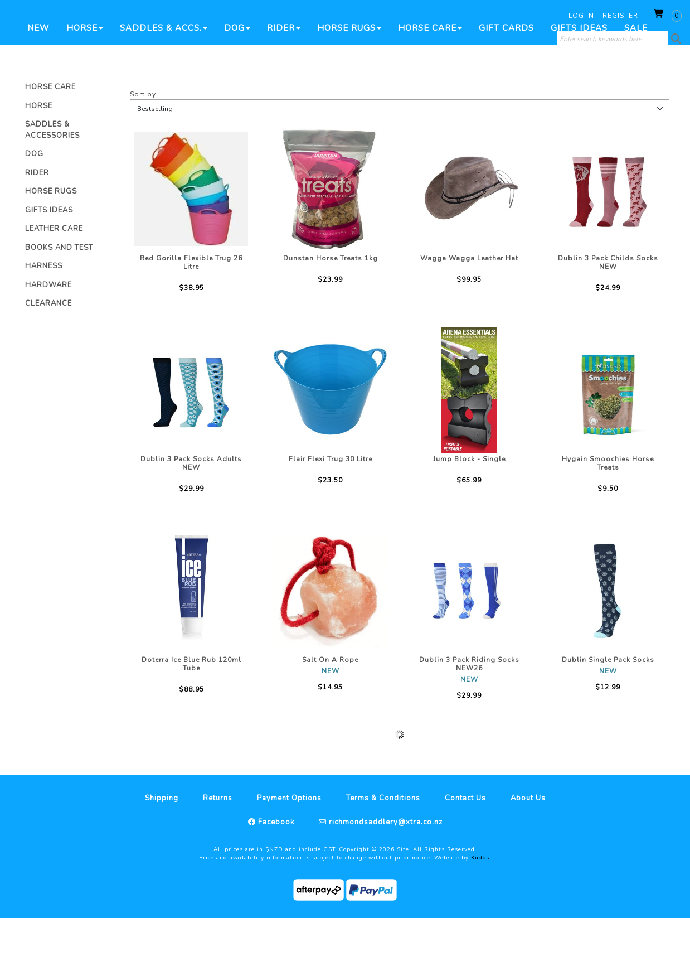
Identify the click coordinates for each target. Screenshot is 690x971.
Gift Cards (506, 80)
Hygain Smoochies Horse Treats (608, 516)
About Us (528, 851)
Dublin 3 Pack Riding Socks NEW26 (469, 717)
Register (620, 15)
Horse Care (430, 80)
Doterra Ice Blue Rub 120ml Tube (191, 717)
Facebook (275, 875)
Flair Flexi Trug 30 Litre (330, 512)
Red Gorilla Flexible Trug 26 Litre (191, 315)
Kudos (480, 911)
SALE (636, 80)
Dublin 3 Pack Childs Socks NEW (608, 315)
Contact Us (465, 851)
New (38, 80)
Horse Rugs (349, 80)
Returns (217, 851)
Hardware (48, 338)
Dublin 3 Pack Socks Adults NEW (191, 516)
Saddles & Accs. (163, 80)
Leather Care (54, 282)
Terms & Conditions (383, 851)
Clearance (48, 356)
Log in (581, 15)
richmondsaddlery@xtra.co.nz (385, 875)
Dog (237, 80)
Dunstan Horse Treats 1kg (330, 311)
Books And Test (59, 301)
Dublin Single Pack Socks (608, 712)
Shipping (161, 851)
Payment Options (289, 851)
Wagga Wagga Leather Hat (469, 311)
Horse (84, 80)
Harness (43, 319)
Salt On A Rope (330, 712)
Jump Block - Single (469, 512)
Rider (283, 80)
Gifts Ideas (579, 80)
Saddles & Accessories (52, 183)
